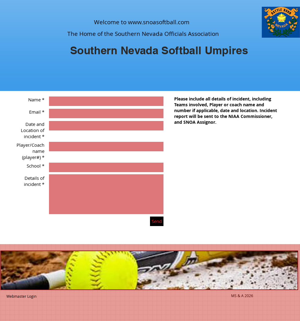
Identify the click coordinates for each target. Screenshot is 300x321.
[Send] (156, 221)
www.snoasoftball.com (158, 22)
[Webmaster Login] (21, 296)
